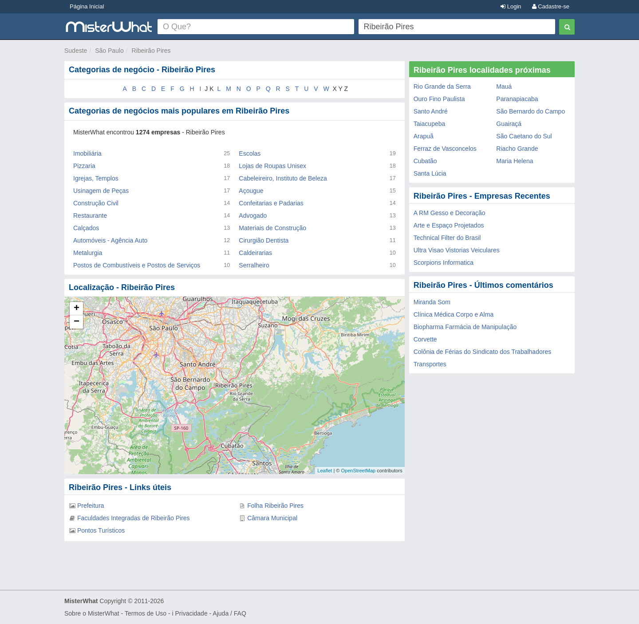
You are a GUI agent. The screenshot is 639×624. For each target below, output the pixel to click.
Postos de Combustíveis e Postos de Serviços (136, 265)
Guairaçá (508, 123)
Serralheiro (254, 265)
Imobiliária (87, 153)
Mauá (504, 86)
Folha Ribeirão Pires (275, 505)
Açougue (251, 190)
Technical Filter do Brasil (447, 237)
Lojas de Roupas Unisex (272, 165)
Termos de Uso (145, 613)
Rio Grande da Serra (442, 86)
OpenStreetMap (358, 470)
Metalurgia (87, 252)
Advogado (253, 215)
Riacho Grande (517, 148)
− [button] (76, 322)
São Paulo (109, 50)
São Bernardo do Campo (530, 111)
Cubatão (425, 161)
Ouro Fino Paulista (439, 98)
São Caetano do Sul (524, 136)
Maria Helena (514, 161)
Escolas (249, 153)
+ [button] (76, 308)
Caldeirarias (255, 252)
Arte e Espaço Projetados (449, 225)
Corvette (425, 339)
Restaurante (90, 215)
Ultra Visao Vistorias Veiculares (457, 250)
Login (511, 6)
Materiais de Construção (272, 228)
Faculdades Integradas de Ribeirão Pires (133, 518)
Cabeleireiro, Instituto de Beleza (283, 178)
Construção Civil (95, 203)
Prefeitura (90, 505)
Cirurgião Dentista (263, 240)
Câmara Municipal (272, 518)
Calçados (86, 228)
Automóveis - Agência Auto (110, 240)
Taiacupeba (430, 123)
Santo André (431, 111)
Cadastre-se (550, 6)
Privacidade (191, 613)
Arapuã (424, 136)
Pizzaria (84, 165)
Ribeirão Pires (151, 50)
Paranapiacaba (517, 98)
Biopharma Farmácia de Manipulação (465, 326)
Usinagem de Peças (101, 190)
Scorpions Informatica (443, 262)
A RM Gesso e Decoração (449, 212)
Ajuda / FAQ (229, 613)
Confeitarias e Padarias (271, 203)
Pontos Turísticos (101, 530)
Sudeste (75, 50)
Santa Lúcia (430, 173)
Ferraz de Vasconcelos (445, 148)
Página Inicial (87, 6)
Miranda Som (432, 302)
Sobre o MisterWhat (91, 613)
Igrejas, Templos (95, 178)
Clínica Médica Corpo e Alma (454, 314)
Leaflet (324, 470)
